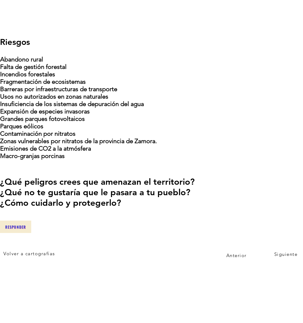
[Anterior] (237, 255)
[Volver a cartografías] (30, 253)
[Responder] (15, 227)
